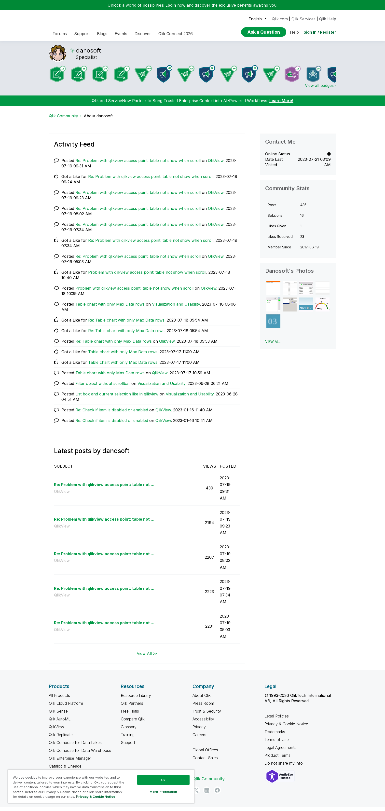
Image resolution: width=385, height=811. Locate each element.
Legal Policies (276, 719)
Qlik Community (63, 119)
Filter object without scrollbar (102, 387)
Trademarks (274, 735)
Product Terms (277, 759)
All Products (59, 699)
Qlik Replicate (61, 738)
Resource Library (136, 699)
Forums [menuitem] (60, 33)
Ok (163, 780)
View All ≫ (147, 656)
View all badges (319, 89)
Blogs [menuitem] (102, 33)
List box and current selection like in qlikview (116, 397)
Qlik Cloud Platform (66, 706)
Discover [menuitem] (143, 33)
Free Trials (130, 714)
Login (170, 5)
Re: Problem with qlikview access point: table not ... (104, 488)
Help (294, 32)
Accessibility (203, 722)
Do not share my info (284, 766)
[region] (101, 786)
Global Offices (205, 753)
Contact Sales (205, 761)
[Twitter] (196, 793)
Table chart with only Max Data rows (110, 307)
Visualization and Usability (176, 307)
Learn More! (281, 104)
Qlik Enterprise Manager (70, 761)
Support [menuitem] (82, 33)
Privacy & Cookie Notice (286, 727)
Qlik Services (303, 18)
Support (128, 746)
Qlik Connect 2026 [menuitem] (175, 33)
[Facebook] (217, 793)
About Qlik (201, 699)
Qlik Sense (58, 714)
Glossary (129, 730)
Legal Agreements (280, 751)
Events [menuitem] (121, 33)
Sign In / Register (320, 32)
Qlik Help (327, 18)
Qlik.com (280, 18)
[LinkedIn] (206, 793)
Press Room (203, 706)
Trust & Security (206, 714)
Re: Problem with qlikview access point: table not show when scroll (138, 164)
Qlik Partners (132, 706)
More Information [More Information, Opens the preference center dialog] (163, 792)
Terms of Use (276, 743)
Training (128, 738)
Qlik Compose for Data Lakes (75, 746)
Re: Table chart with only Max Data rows (126, 323)
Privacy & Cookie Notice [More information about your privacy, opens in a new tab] (95, 796)
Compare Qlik (133, 722)
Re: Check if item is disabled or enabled (111, 413)
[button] (273, 292)
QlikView (215, 164)
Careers (199, 738)
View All (272, 345)
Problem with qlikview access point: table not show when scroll (147, 275)
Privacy (199, 730)
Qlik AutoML (59, 722)
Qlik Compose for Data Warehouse (80, 754)
